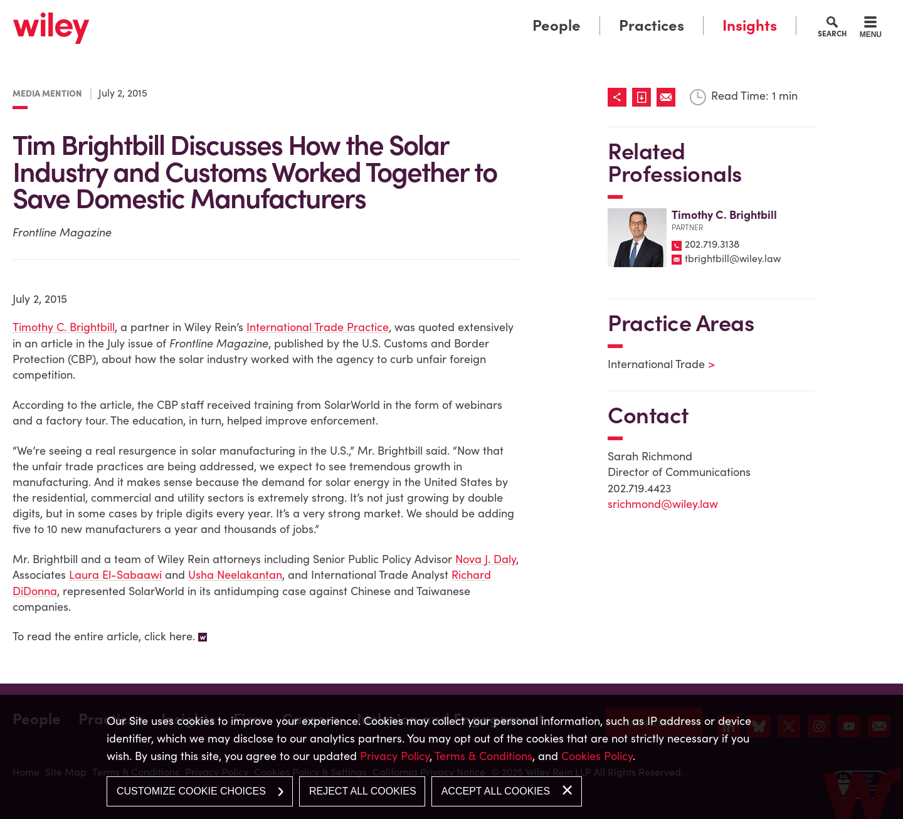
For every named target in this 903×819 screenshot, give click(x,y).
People (556, 25)
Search (832, 33)
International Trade (653, 364)
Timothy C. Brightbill (64, 327)
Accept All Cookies (495, 791)
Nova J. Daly (485, 559)
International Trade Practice (317, 327)
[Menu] (871, 29)
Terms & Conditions (483, 756)
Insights (749, 25)
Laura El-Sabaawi (115, 575)
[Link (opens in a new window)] (644, 97)
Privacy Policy (395, 756)
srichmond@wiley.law (663, 504)
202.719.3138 (712, 244)
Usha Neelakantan (235, 575)
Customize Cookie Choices (191, 791)
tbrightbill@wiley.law (733, 258)
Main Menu (412, 14)
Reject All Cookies (362, 791)
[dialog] (451, 757)
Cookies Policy (597, 756)
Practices (651, 25)
